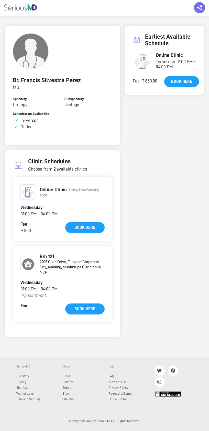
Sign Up (21, 387)
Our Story (22, 376)
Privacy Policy (118, 387)
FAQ (111, 376)
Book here (84, 227)
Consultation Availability (31, 113)
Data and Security (28, 399)
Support (67, 387)
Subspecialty (74, 99)
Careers (67, 382)
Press (66, 376)
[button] (28, 192)
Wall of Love (25, 393)
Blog (65, 393)
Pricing (21, 382)
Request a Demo (120, 393)
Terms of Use (117, 382)
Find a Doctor (117, 399)
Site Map (68, 399)
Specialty (20, 99)
